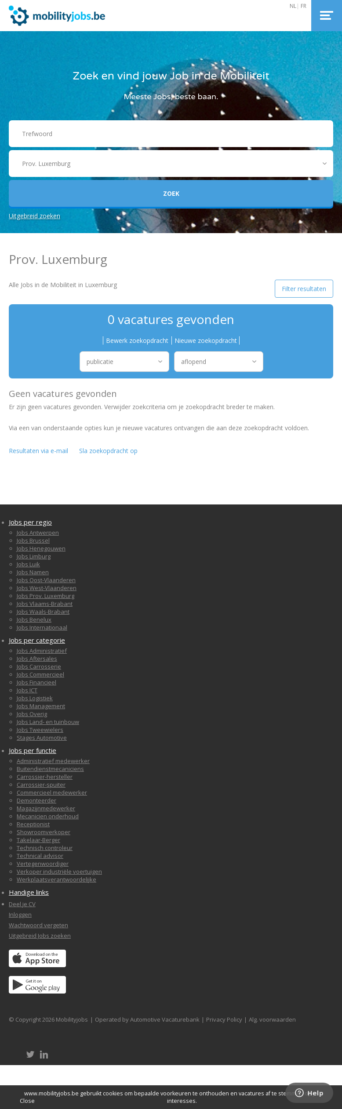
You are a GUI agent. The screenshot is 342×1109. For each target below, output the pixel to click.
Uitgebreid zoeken (34, 216)
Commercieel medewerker (52, 792)
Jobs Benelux (34, 619)
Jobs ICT (27, 690)
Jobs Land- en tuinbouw (48, 722)
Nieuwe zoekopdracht (206, 340)
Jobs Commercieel (40, 674)
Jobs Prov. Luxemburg (45, 596)
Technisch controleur (45, 848)
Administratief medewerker (53, 761)
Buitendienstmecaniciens (50, 769)
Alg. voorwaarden (272, 1019)
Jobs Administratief (42, 651)
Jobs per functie (32, 750)
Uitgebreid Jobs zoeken (40, 936)
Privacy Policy (224, 1019)
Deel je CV (22, 904)
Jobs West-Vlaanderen (46, 588)
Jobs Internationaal (42, 627)
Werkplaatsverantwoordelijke (56, 879)
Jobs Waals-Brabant (43, 612)
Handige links (29, 892)
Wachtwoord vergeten (38, 925)
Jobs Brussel (33, 540)
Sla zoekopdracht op (108, 450)
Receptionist (33, 824)
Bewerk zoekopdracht (137, 340)
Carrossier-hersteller (45, 777)
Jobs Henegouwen (41, 548)
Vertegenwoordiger (43, 864)
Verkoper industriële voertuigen (59, 871)
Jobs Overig (32, 714)
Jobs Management (41, 706)
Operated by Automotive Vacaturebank (147, 1019)
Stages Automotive (42, 738)
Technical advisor (40, 856)
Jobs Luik (28, 564)
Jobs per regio (30, 522)
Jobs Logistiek (35, 698)
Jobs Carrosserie (39, 666)
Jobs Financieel (36, 682)
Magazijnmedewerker (46, 808)
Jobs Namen (33, 572)
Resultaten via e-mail (38, 450)
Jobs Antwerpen (38, 532)
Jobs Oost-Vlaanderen (46, 580)
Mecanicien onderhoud (48, 816)
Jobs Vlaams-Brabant (45, 604)
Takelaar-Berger (38, 840)
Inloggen (20, 914)
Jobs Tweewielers (40, 730)
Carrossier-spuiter (41, 785)
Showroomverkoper (43, 832)
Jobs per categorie (37, 640)
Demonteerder (36, 800)
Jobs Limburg (34, 556)
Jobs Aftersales (37, 659)
